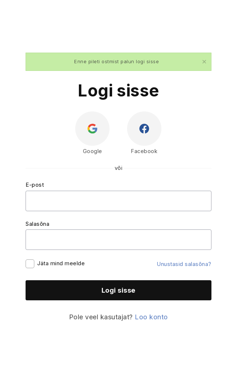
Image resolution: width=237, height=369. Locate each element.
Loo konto (151, 317)
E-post (35, 184)
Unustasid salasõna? (184, 263)
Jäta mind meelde (61, 263)
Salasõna (37, 223)
